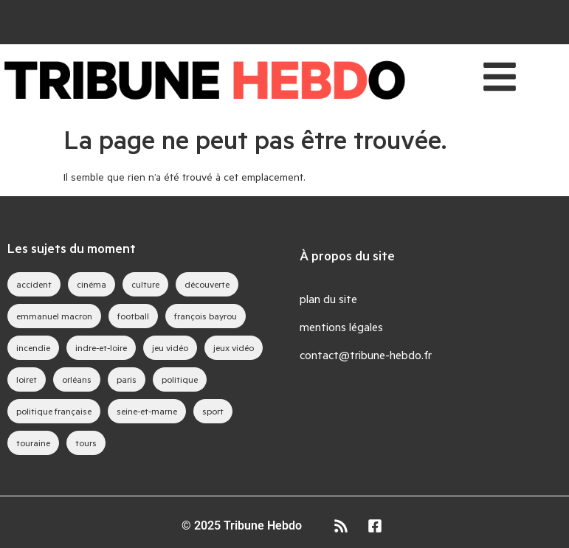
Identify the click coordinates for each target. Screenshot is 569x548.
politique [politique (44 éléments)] (180, 379)
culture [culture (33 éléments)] (145, 284)
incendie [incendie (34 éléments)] (33, 347)
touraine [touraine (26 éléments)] (33, 442)
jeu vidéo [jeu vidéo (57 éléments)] (170, 347)
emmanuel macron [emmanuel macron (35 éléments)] (54, 316)
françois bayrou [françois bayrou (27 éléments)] (205, 316)
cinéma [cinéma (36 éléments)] (91, 284)
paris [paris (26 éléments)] (127, 379)
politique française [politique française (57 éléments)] (54, 411)
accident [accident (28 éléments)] (34, 284)
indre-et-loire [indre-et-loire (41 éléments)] (101, 347)
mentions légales (341, 326)
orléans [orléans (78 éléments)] (77, 379)
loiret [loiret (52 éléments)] (26, 379)
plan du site (328, 298)
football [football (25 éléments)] (133, 316)
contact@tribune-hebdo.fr (366, 354)
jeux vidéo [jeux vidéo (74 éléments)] (233, 347)
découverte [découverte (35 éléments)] (207, 284)
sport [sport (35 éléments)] (213, 411)
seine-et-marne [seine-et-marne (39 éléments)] (147, 411)
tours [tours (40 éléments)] (86, 442)
